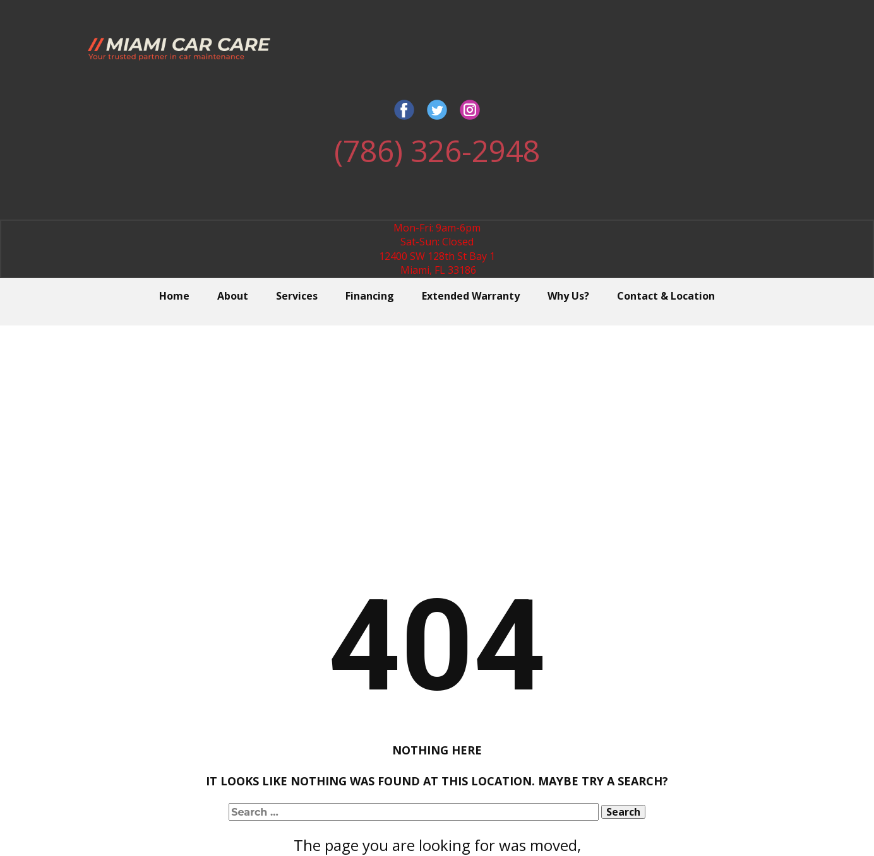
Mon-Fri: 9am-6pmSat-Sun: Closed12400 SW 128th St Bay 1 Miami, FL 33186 (437, 249)
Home (174, 296)
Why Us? (568, 296)
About (232, 296)
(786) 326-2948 (437, 150)
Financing (369, 296)
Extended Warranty (471, 296)
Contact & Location (666, 296)
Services (297, 296)
